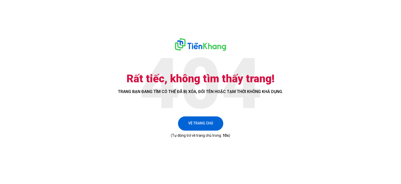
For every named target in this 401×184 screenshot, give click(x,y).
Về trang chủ (200, 123)
